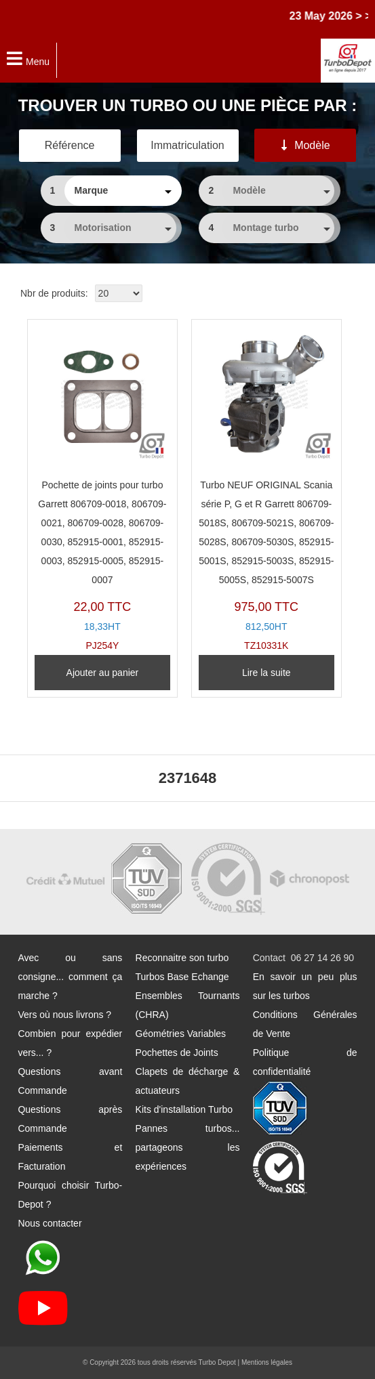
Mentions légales (266, 1362)
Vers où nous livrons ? (64, 1014)
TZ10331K (266, 488)
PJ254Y (102, 488)
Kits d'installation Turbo (184, 1109)
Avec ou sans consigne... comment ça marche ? (70, 976)
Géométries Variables (181, 1033)
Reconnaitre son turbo (182, 957)
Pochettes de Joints (177, 1052)
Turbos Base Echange (182, 976)
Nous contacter (49, 1223)
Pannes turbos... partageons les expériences (188, 1147)
